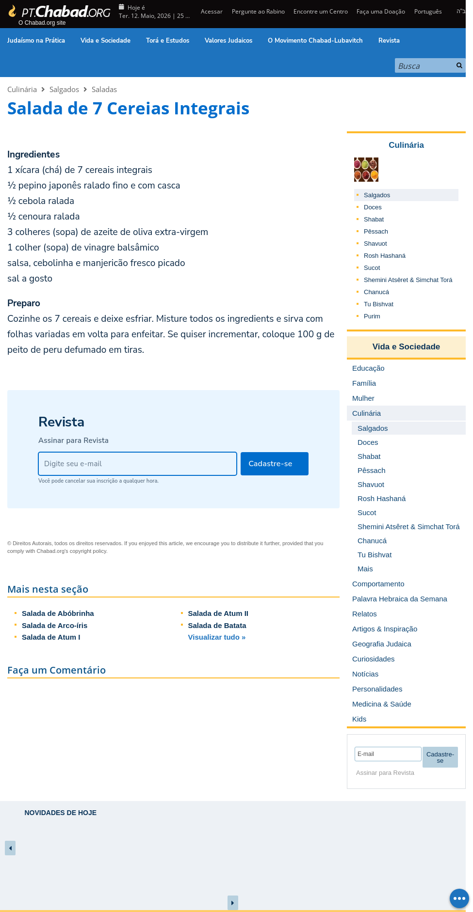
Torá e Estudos (167, 40)
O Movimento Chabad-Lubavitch (315, 40)
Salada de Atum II (218, 613)
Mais (365, 569)
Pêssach (376, 231)
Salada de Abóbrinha (58, 613)
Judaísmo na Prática (36, 40)
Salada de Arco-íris (54, 625)
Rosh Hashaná (385, 255)
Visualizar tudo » (217, 637)
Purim (372, 316)
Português (428, 11)
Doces (373, 207)
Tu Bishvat (378, 304)
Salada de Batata (217, 625)
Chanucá (376, 292)
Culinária (22, 89)
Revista (389, 40)
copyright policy (88, 551)
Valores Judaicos (228, 40)
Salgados (64, 89)
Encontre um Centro (321, 11)
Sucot (372, 267)
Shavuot (375, 243)
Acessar (211, 11)
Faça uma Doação (381, 11)
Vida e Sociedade (105, 40)
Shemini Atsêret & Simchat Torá (408, 279)
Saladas (104, 89)
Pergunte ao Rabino (258, 11)
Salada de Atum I (51, 637)
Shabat (374, 219)
